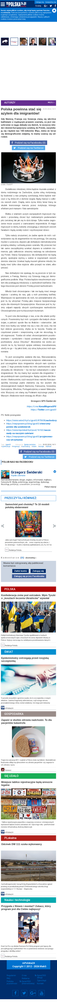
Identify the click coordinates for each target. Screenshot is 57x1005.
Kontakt (40, 986)
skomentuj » (31, 563)
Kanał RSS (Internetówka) (28, 985)
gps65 (9, 450)
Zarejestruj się (50, 2)
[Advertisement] (25, 73)
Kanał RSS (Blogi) (41, 979)
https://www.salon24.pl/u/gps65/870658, (32, 426)
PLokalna (11, 841)
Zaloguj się (40, 2)
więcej (50, 102)
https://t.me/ (41, 412)
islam (35, 452)
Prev (2, 531)
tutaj (23, 19)
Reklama (25, 981)
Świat (9, 656)
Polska (10, 594)
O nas (24, 978)
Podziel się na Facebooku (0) (28, 142)
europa (41, 452)
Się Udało (12, 780)
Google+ (33, 996)
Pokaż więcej (50, 492)
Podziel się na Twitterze (28, 147)
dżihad (49, 452)
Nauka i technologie (18, 903)
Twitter (24, 996)
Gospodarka (14, 718)
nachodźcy (26, 452)
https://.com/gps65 (43, 415)
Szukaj (38, 6)
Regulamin (11, 978)
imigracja (16, 452)
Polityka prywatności (12, 985)
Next (54, 531)
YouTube (41, 996)
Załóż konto (20, 576)
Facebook (15, 996)
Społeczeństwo (29, 450)
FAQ (8, 981)
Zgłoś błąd (41, 983)
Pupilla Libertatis (18, 481)
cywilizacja (6, 452)
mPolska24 (28, 965)
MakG (43, 969)
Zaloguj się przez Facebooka (29, 581)
